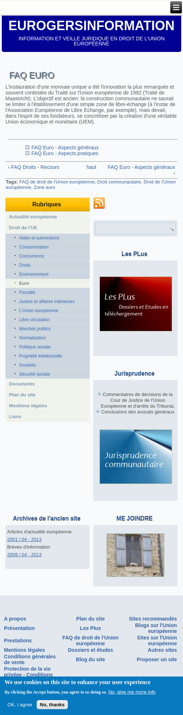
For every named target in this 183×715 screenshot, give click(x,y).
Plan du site (22, 394)
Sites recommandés (153, 619)
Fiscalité (27, 292)
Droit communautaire (119, 182)
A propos (15, 619)
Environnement (34, 274)
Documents (22, 384)
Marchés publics (35, 328)
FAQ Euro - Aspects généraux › (141, 170)
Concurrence (31, 256)
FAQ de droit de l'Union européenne (56, 182)
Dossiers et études (90, 650)
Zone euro (44, 187)
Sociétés (27, 365)
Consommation (34, 247)
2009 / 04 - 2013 (24, 554)
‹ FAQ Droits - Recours (34, 167)
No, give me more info (131, 694)
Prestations (18, 640)
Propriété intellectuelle (40, 356)
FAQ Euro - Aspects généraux (65, 147)
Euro (24, 283)
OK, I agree (20, 707)
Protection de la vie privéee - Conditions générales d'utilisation (30, 674)
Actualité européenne (33, 216)
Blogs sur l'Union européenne (156, 628)
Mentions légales (28, 405)
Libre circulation (34, 319)
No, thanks (52, 707)
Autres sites (162, 650)
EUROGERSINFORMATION (91, 25)
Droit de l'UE (23, 227)
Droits (24, 265)
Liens (15, 416)
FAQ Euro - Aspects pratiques (65, 153)
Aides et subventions (39, 238)
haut (89, 167)
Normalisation (32, 337)
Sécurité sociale (34, 374)
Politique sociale (35, 347)
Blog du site (90, 659)
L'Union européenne (38, 310)
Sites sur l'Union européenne (157, 640)
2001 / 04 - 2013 (24, 539)
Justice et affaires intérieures (47, 301)
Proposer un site (157, 659)
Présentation (19, 628)
